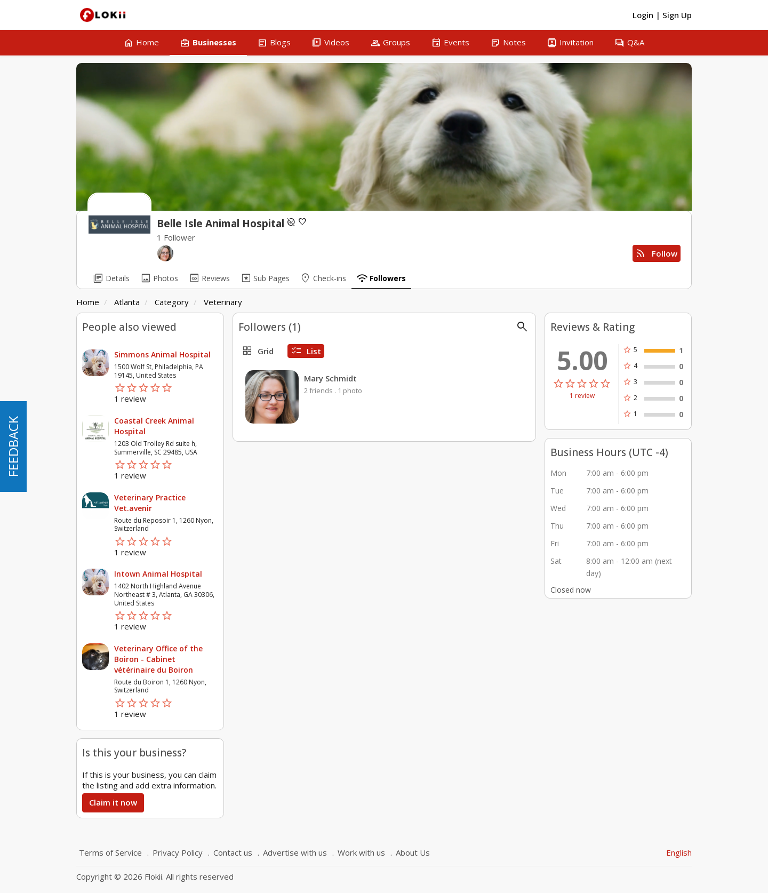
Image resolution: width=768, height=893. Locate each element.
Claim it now (113, 802)
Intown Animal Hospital (158, 574)
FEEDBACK (13, 446)
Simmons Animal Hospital (162, 354)
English (679, 852)
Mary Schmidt (330, 378)
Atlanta (127, 302)
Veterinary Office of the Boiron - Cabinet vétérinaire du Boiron (158, 659)
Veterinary (223, 302)
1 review (582, 396)
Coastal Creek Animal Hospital (154, 426)
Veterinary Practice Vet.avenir (150, 502)
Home (87, 302)
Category (172, 302)
